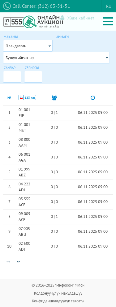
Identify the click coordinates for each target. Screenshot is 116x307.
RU (108, 6)
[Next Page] (18, 261)
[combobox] (28, 46)
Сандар (9, 68)
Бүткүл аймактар (20, 57)
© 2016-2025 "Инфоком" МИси (58, 285)
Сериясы (32, 68)
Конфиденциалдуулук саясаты (58, 301)
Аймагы (62, 37)
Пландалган (16, 46)
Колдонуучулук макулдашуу (58, 293)
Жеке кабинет (77, 18)
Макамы (11, 37)
